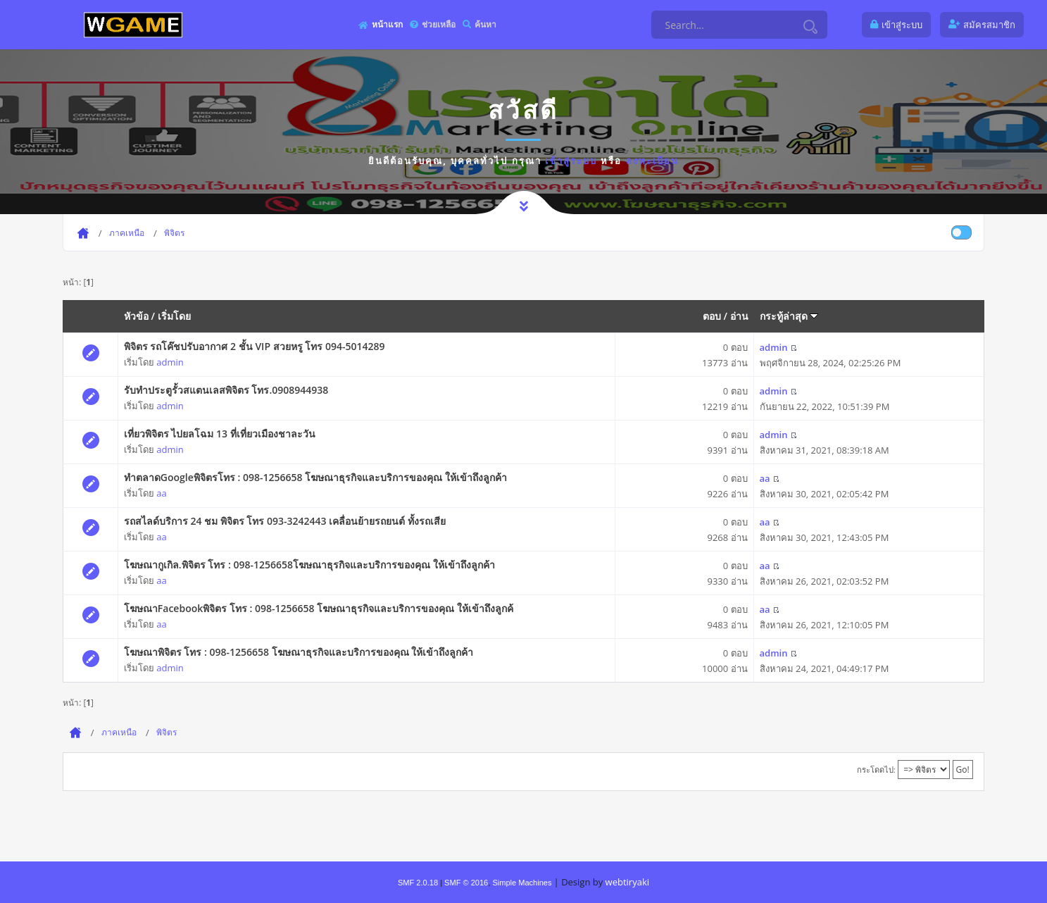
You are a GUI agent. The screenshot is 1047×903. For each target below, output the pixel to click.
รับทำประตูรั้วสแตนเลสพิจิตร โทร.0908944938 (226, 390)
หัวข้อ (136, 316)
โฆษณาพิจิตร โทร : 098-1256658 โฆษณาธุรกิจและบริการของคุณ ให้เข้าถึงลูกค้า (299, 652)
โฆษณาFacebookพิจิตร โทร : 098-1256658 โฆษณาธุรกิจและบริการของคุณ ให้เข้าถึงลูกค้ (318, 608)
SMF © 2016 (466, 882)
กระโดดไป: (876, 769)
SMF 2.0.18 (418, 882)
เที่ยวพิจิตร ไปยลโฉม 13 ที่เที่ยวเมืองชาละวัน (219, 433)
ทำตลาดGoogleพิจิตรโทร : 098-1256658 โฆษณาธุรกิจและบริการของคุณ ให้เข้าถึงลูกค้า (315, 477)
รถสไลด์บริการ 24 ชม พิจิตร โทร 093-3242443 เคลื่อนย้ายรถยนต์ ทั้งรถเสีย (285, 521)
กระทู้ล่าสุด (789, 316)
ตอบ (712, 316)
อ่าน (739, 316)
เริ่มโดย (174, 316)
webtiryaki (627, 882)
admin (169, 362)
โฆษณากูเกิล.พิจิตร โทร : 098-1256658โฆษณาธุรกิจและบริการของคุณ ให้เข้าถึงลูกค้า (309, 564)
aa (161, 493)
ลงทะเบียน (652, 160)
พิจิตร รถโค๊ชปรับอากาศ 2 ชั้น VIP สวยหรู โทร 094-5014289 (254, 346)
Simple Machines (521, 882)
